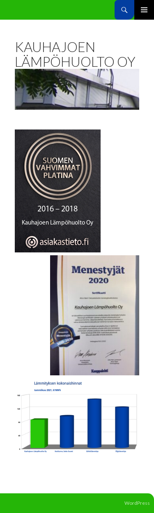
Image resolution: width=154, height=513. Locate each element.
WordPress (137, 503)
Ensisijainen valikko (144, 10)
